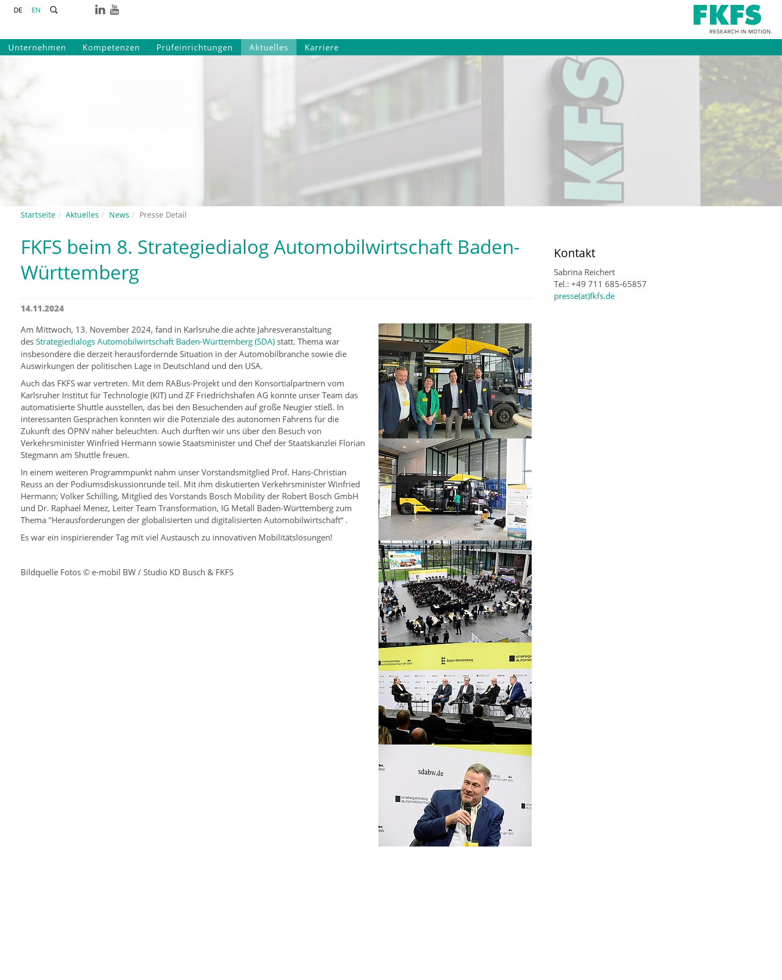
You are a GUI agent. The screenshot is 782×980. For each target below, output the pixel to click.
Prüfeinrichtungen (194, 47)
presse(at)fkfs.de (584, 295)
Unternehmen (37, 47)
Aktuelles (268, 47)
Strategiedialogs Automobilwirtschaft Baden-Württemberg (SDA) (155, 341)
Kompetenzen (111, 47)
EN (36, 10)
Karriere (322, 47)
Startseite (38, 214)
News (119, 214)
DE (18, 10)
